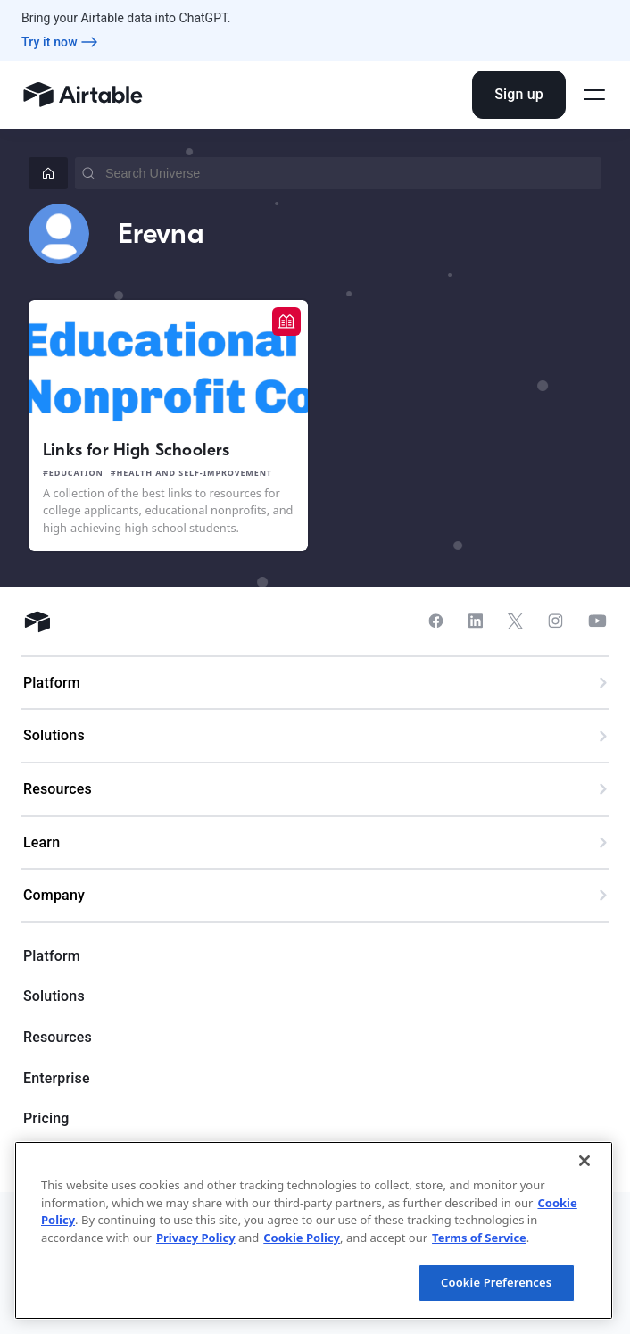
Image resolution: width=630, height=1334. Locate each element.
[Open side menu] (594, 94)
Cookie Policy (301, 1238)
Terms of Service (479, 1238)
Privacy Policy (196, 1238)
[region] (313, 1230)
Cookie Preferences (496, 1282)
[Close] (584, 1160)
